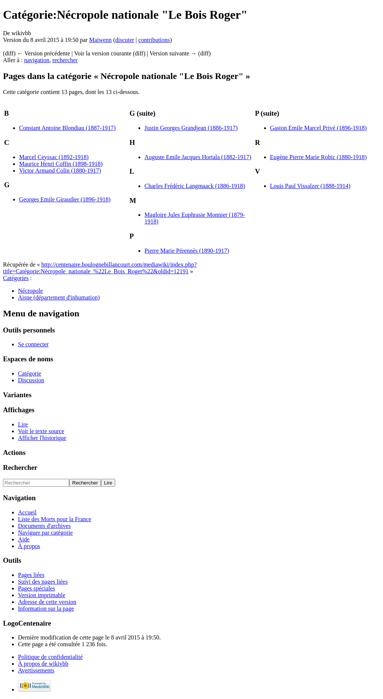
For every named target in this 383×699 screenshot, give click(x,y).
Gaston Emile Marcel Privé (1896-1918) (318, 128)
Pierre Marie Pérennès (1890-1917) (186, 250)
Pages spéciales (36, 588)
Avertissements (36, 670)
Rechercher (20, 467)
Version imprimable (41, 595)
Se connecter (33, 344)
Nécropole (30, 291)
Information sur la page (46, 608)
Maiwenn (100, 40)
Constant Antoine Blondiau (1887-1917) (67, 128)
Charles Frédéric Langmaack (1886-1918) (194, 186)
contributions (154, 40)
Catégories (15, 278)
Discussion (31, 380)
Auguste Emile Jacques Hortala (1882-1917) (197, 157)
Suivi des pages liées (43, 581)
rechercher (65, 60)
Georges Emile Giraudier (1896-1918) (65, 199)
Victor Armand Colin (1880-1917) (60, 170)
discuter (124, 40)
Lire (23, 424)
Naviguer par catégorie (45, 532)
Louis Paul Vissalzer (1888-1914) (310, 186)
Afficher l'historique (42, 438)
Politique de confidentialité (50, 657)
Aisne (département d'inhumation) (59, 297)
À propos (29, 546)
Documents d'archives (44, 526)
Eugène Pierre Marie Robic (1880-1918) (318, 157)
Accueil (27, 512)
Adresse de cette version (47, 602)
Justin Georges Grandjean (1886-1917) (191, 128)
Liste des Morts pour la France (54, 519)
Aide (24, 539)
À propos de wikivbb (43, 663)
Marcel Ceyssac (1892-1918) (54, 157)
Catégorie (29, 373)
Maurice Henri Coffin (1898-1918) (60, 164)
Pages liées (31, 575)
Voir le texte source (41, 431)
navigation (36, 60)
